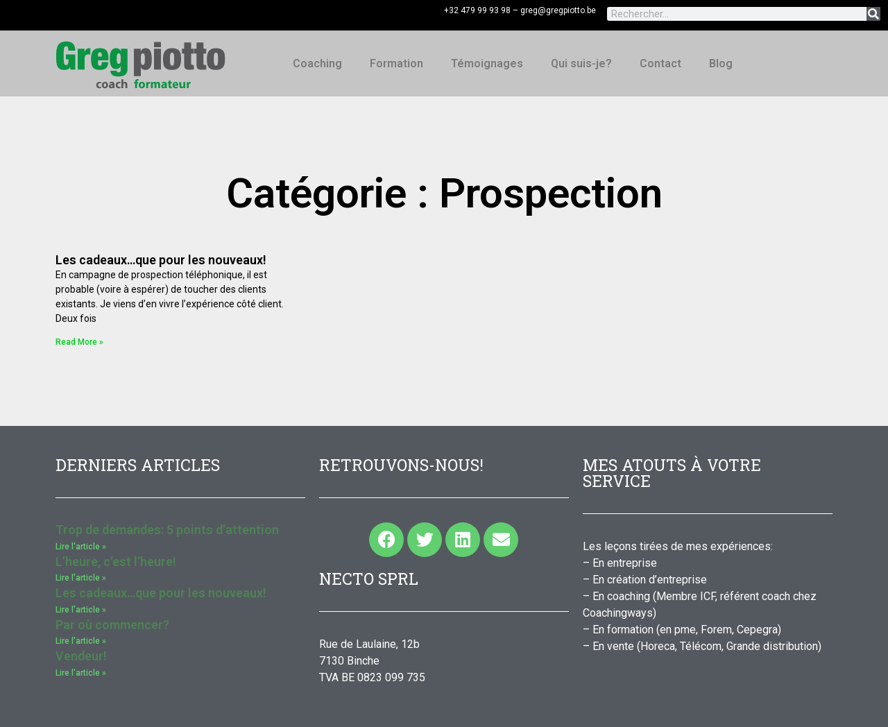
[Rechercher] (873, 14)
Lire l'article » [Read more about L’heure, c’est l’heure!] (81, 578)
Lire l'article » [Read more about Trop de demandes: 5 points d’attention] (81, 546)
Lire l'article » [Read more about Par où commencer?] (81, 641)
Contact (660, 63)
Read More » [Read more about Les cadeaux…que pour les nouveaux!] (79, 342)
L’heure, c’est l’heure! (116, 561)
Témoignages (487, 63)
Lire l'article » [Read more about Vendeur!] (81, 673)
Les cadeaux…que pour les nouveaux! (161, 260)
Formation (396, 63)
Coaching (317, 63)
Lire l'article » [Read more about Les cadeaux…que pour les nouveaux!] (81, 610)
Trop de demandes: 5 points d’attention (167, 529)
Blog (721, 63)
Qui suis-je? (581, 63)
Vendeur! (81, 656)
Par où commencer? (112, 624)
